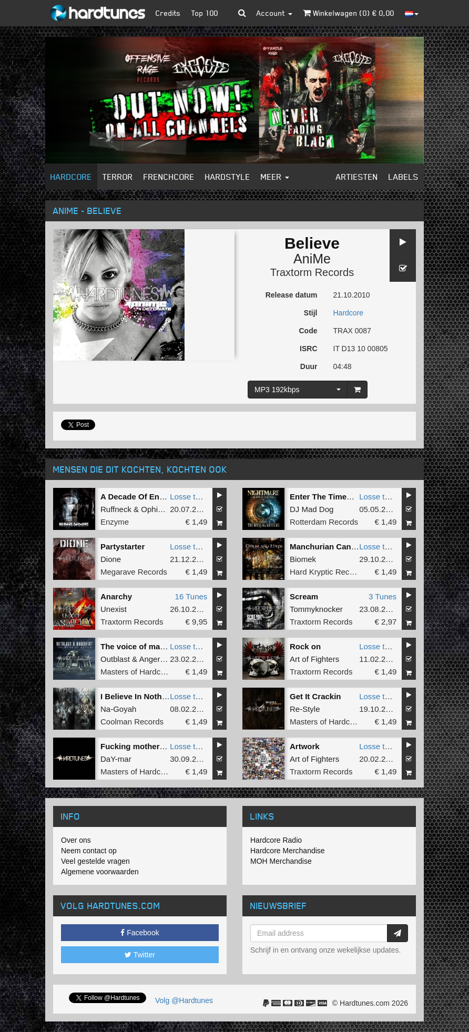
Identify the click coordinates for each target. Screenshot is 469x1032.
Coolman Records (132, 721)
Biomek (303, 559)
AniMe (312, 258)
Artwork (305, 746)
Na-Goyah (118, 708)
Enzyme (114, 521)
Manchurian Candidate (332, 546)
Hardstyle (227, 176)
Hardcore (71, 176)
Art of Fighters (314, 659)
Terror (118, 176)
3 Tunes (382, 596)
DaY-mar (115, 758)
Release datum (292, 295)
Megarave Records (133, 571)
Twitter (140, 955)
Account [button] (274, 12)
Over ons (76, 840)
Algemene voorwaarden (100, 871)
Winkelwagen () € (348, 12)
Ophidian (156, 509)
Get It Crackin (315, 696)
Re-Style (305, 708)
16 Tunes (191, 596)
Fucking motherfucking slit (150, 746)
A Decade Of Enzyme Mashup (155, 496)
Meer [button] (275, 176)
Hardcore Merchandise (287, 850)
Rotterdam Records (324, 521)
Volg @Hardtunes (184, 1000)
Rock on (305, 646)
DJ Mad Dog (311, 509)
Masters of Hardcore (136, 671)
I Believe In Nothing (137, 696)
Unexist (113, 609)
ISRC (308, 348)
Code (308, 330)
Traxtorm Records (312, 272)
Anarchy (116, 596)
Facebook (139, 932)
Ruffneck (115, 509)
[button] (242, 13)
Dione (110, 559)
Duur (309, 366)
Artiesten (357, 176)
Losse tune (189, 496)
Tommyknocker (316, 609)
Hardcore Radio (276, 840)
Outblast (115, 659)
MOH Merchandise (281, 861)
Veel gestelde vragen (95, 861)
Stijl (311, 313)
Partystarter (122, 546)
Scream (304, 596)
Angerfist (154, 659)
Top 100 (204, 12)
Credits (168, 12)
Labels (404, 176)
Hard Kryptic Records (327, 571)
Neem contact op (89, 850)
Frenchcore (169, 176)
